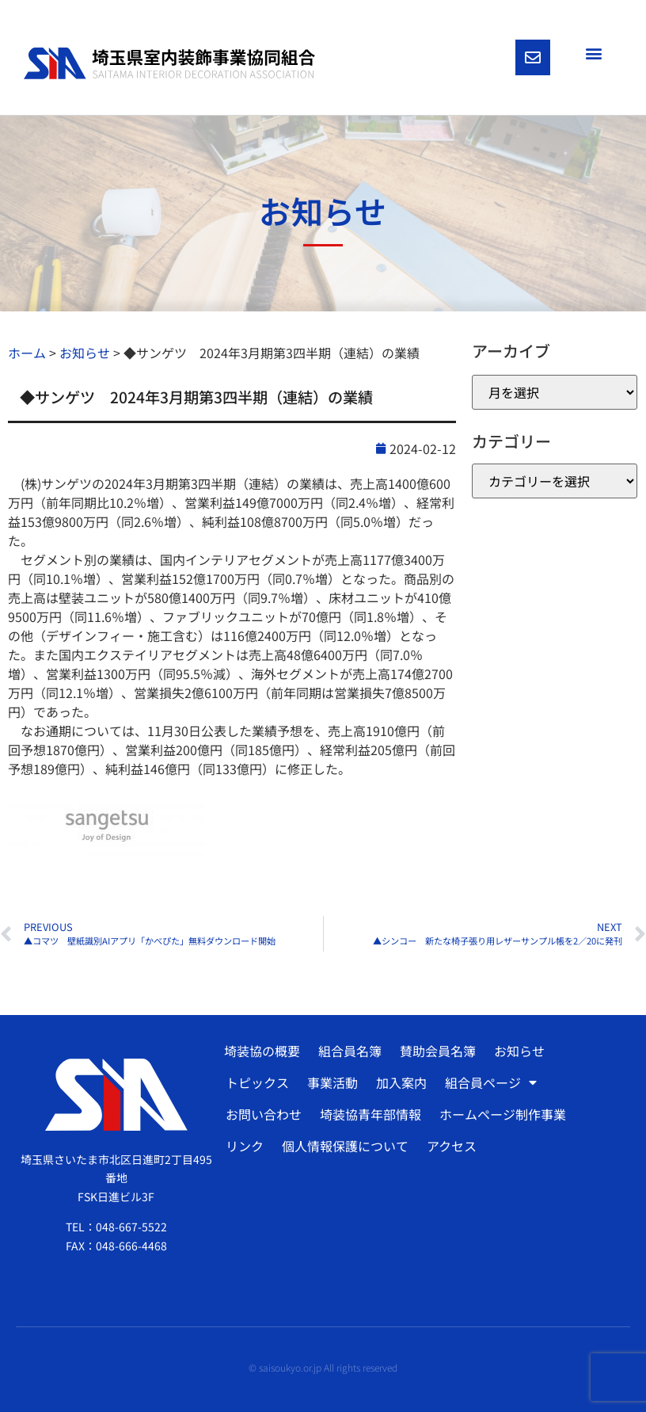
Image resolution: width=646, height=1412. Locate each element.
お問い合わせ (264, 1114)
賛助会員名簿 (438, 1050)
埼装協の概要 (262, 1050)
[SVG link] (169, 63)
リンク (245, 1145)
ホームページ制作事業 (502, 1114)
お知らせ (519, 1050)
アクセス (452, 1145)
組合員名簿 (350, 1050)
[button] (593, 53)
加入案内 (401, 1082)
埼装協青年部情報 (370, 1114)
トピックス (257, 1082)
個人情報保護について (345, 1145)
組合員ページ (491, 1082)
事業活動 (332, 1082)
